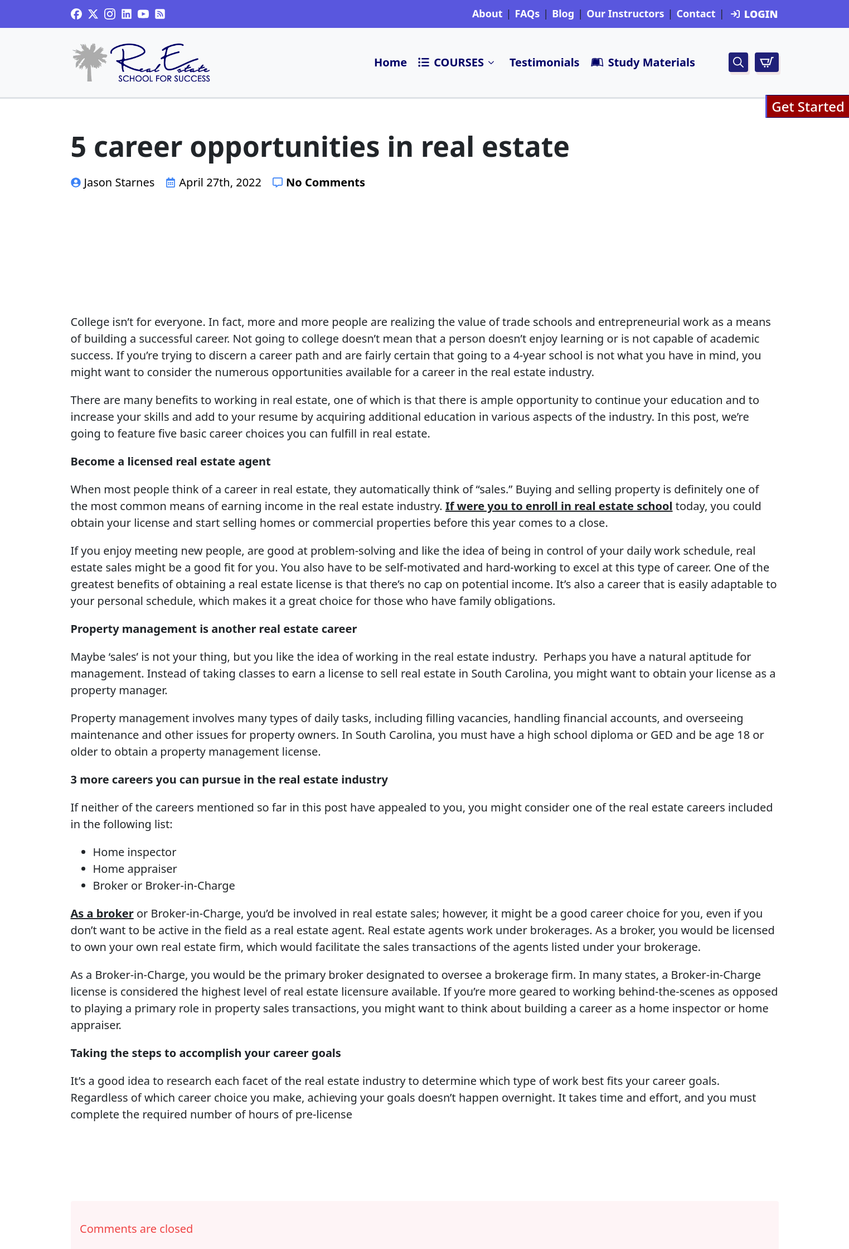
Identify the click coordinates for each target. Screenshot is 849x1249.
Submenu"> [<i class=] (491, 62)
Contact (695, 14)
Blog (563, 14)
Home (390, 62)
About (487, 14)
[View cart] (767, 62)
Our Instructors (625, 14)
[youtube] (143, 14)
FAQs (527, 14)
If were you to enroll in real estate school (559, 505)
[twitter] (93, 14)
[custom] (76, 14)
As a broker (102, 913)
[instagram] (109, 14)
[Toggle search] (738, 62)
